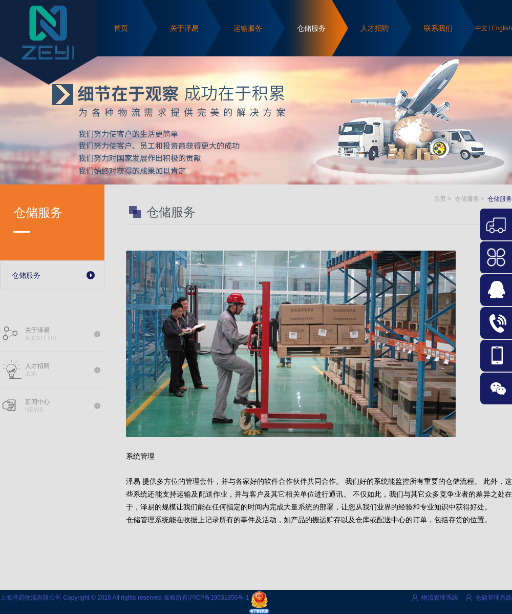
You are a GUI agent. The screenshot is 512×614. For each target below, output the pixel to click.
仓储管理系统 (493, 597)
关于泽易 (184, 28)
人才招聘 (374, 28)
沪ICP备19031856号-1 (218, 597)
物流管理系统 (439, 597)
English (502, 28)
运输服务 (247, 28)
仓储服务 (311, 28)
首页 (121, 28)
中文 (481, 28)
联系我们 (438, 28)
